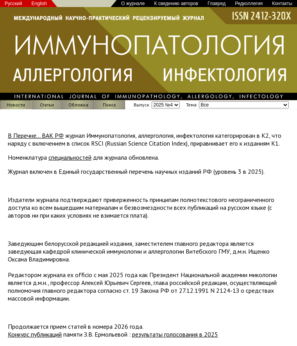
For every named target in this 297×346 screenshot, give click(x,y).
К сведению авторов (176, 3)
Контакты (282, 3)
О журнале (133, 3)
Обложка (78, 105)
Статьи (47, 105)
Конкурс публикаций (35, 334)
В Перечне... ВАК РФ (36, 135)
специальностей (69, 157)
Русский (13, 3)
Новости (16, 105)
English (39, 3)
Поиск (109, 105)
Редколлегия (249, 3)
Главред (216, 3)
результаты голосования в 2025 (175, 334)
